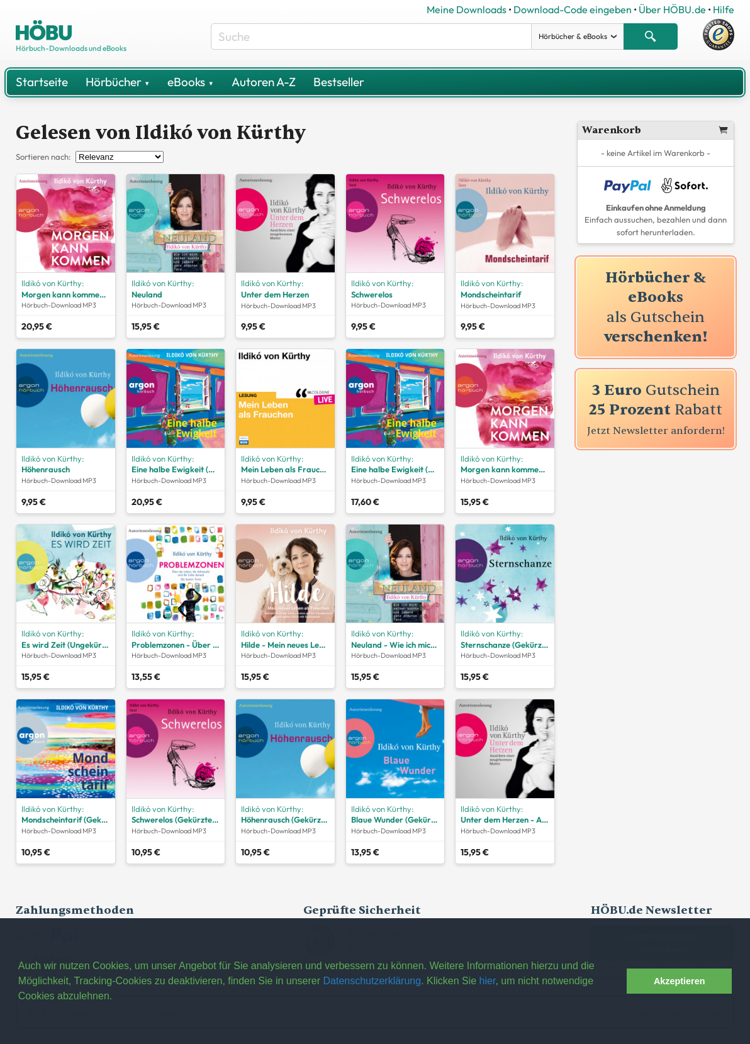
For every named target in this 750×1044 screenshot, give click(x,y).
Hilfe (723, 9)
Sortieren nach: (43, 157)
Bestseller (338, 81)
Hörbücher (118, 81)
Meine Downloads (467, 9)
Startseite (42, 81)
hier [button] (487, 980)
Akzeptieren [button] (679, 981)
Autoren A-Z (264, 81)
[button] (613, 981)
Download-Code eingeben (572, 9)
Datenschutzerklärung (372, 980)
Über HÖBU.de (672, 9)
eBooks (190, 81)
